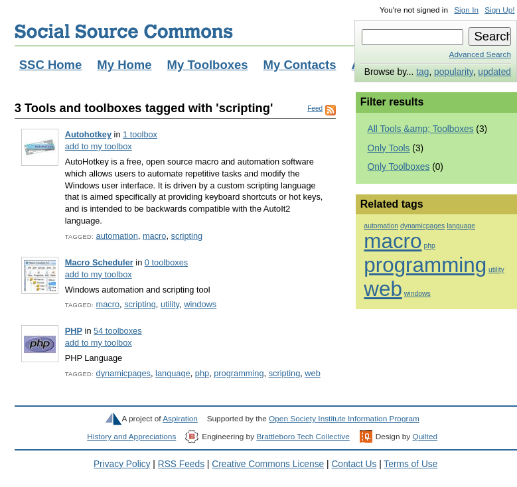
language (172, 373)
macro (155, 236)
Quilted (425, 436)
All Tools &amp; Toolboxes (421, 129)
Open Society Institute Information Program (344, 418)
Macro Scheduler (99, 262)
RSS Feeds (181, 464)
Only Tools (389, 148)
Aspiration (180, 418)
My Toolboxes (207, 65)
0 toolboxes (166, 262)
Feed (315, 108)
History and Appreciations (131, 436)
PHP (73, 331)
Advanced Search (480, 54)
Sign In (466, 10)
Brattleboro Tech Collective (302, 436)
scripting (187, 236)
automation (117, 236)
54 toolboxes (117, 331)
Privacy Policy (122, 464)
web (312, 373)
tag (422, 72)
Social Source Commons (124, 31)
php (202, 373)
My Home (124, 65)
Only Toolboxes (399, 167)
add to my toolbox (98, 146)
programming (238, 373)
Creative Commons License (268, 464)
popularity (453, 72)
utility (170, 304)
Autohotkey (88, 134)
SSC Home (50, 65)
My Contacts (299, 65)
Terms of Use (410, 464)
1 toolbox (140, 134)
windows (200, 304)
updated (494, 72)
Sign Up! (499, 10)
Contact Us (353, 464)
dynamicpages (123, 373)
